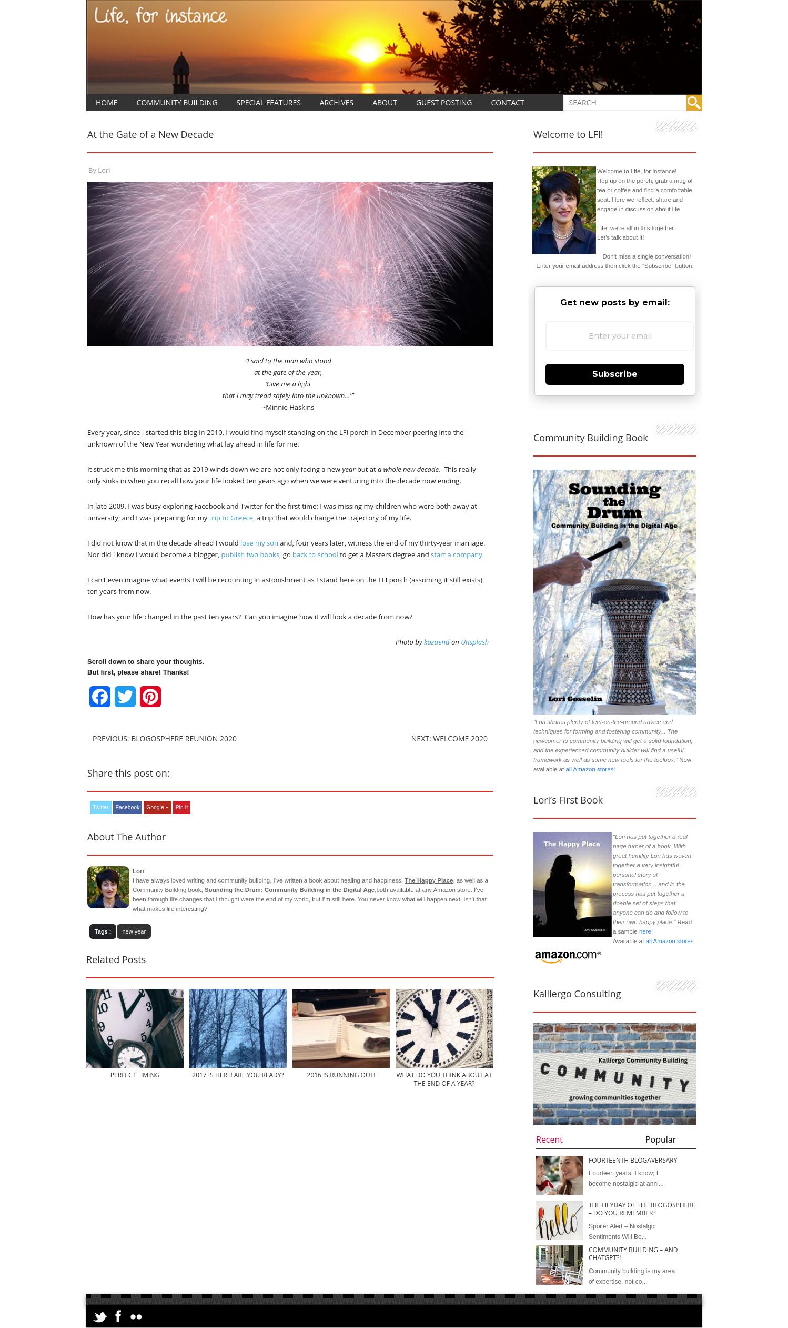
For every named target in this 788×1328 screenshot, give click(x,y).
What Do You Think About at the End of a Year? (444, 1079)
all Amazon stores (668, 941)
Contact (507, 102)
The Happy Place (429, 880)
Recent (549, 1139)
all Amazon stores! (590, 769)
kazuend (436, 642)
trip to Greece (231, 517)
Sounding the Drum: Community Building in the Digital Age (290, 890)
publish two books (250, 554)
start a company (456, 554)
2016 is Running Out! (341, 1075)
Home (107, 102)
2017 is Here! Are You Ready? (238, 1075)
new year (134, 931)
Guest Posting (444, 102)
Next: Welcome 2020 (449, 739)
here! (646, 931)
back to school (315, 554)
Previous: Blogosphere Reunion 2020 (165, 739)
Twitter (101, 807)
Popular (660, 1139)
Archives (336, 102)
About (384, 102)
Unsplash (475, 642)
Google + (157, 807)
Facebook (128, 807)
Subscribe (615, 374)
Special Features (269, 102)
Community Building (177, 102)
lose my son (258, 543)
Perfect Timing (134, 1075)
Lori (104, 170)
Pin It (182, 807)
